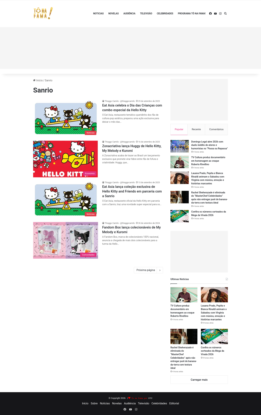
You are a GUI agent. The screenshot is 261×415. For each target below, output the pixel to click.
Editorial (174, 403)
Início (38, 80)
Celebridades (165, 13)
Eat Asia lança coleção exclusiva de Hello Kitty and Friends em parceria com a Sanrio (132, 191)
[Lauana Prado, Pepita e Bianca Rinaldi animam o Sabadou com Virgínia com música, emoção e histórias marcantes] (179, 178)
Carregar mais (199, 380)
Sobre (94, 403)
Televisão (146, 13)
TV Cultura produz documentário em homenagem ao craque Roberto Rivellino (208, 161)
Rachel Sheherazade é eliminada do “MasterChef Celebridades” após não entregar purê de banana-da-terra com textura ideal (183, 358)
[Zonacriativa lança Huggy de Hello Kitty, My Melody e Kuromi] (65, 159)
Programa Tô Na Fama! (192, 13)
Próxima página (148, 270)
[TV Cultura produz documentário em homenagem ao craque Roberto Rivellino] (179, 162)
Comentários (216, 129)
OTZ (150, 398)
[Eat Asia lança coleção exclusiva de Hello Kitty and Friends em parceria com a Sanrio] (65, 199)
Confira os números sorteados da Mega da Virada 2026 (212, 351)
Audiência (129, 13)
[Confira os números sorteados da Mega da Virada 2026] (179, 216)
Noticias (98, 13)
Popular (179, 129)
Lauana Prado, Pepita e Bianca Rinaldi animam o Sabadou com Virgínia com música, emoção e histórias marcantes (214, 313)
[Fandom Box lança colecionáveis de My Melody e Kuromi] (65, 240)
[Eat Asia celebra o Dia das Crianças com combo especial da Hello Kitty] (65, 118)
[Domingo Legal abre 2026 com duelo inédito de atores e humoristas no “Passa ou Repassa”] (179, 146)
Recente (196, 129)
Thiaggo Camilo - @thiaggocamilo (120, 101)
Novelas (113, 13)
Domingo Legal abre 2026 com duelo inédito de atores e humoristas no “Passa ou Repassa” (209, 145)
